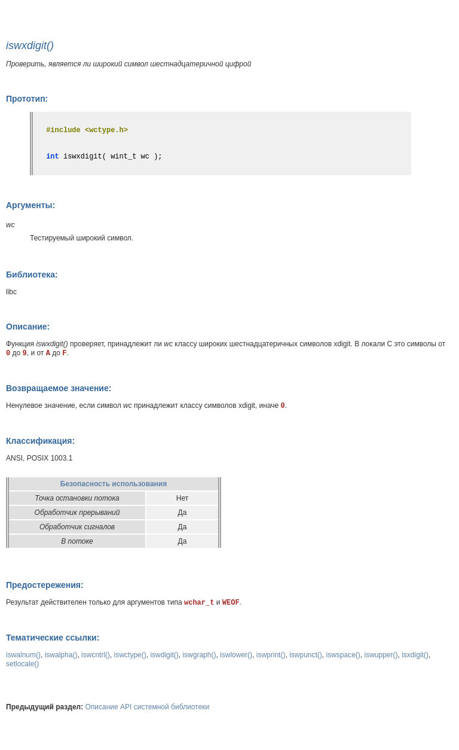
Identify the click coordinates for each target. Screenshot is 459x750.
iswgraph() (199, 655)
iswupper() (381, 655)
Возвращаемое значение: (58, 388)
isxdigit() (415, 655)
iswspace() (343, 655)
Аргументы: (30, 205)
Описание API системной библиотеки (147, 707)
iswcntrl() (95, 655)
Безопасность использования (113, 484)
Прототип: (27, 98)
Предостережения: (45, 585)
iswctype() (130, 655)
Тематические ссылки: (52, 637)
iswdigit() (164, 655)
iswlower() (236, 655)
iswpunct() (305, 655)
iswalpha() (61, 655)
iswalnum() (23, 655)
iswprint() (271, 655)
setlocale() (22, 664)
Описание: (28, 326)
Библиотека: (32, 274)
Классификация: (40, 441)
